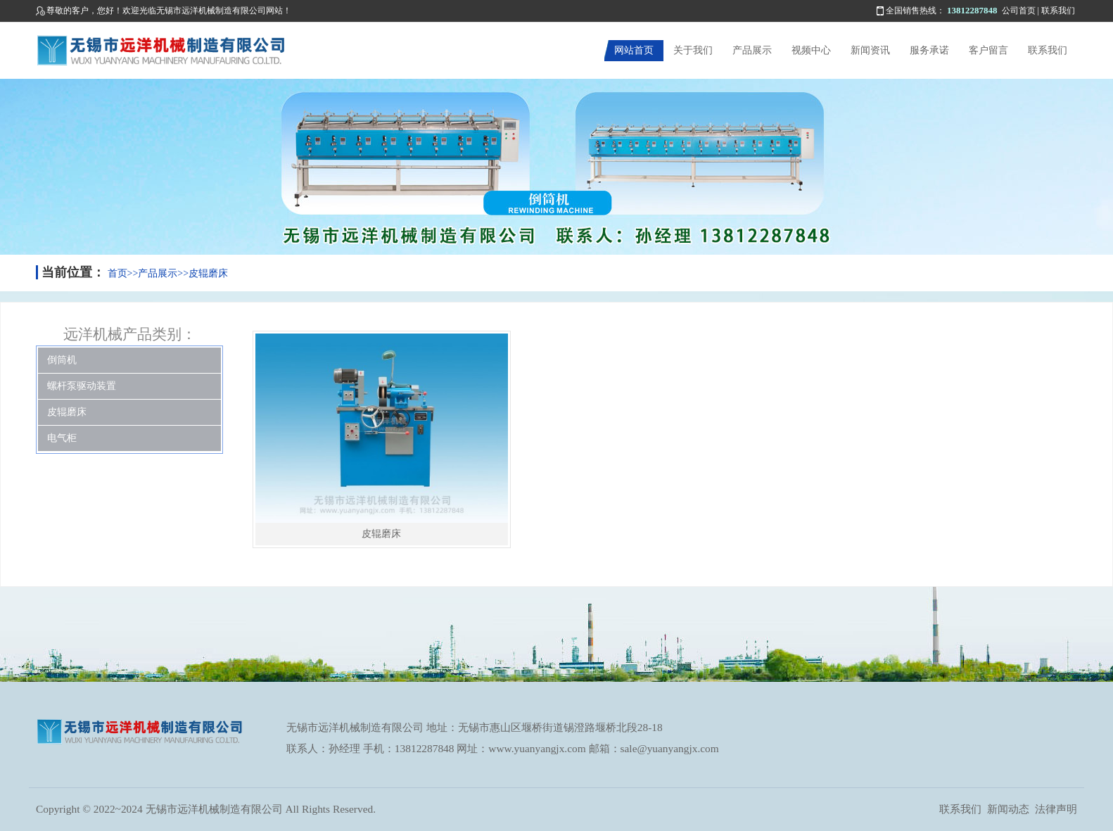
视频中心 (811, 50)
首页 (117, 273)
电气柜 (62, 438)
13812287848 (972, 10)
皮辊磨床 (208, 273)
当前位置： (73, 272)
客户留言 (988, 50)
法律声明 (1056, 809)
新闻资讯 (870, 50)
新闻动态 (1008, 809)
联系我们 (1058, 10)
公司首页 (1019, 10)
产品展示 (752, 50)
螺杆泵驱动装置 (81, 386)
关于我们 (693, 50)
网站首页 (634, 50)
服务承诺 (929, 50)
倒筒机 (62, 360)
